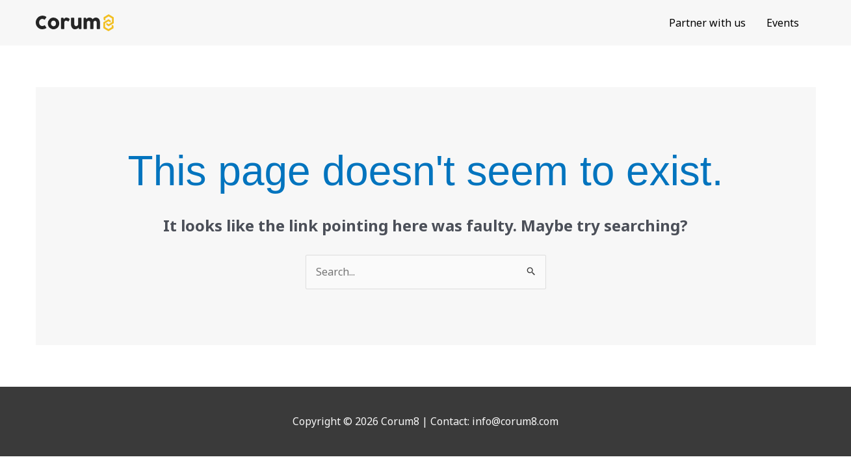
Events (782, 23)
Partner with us (707, 23)
